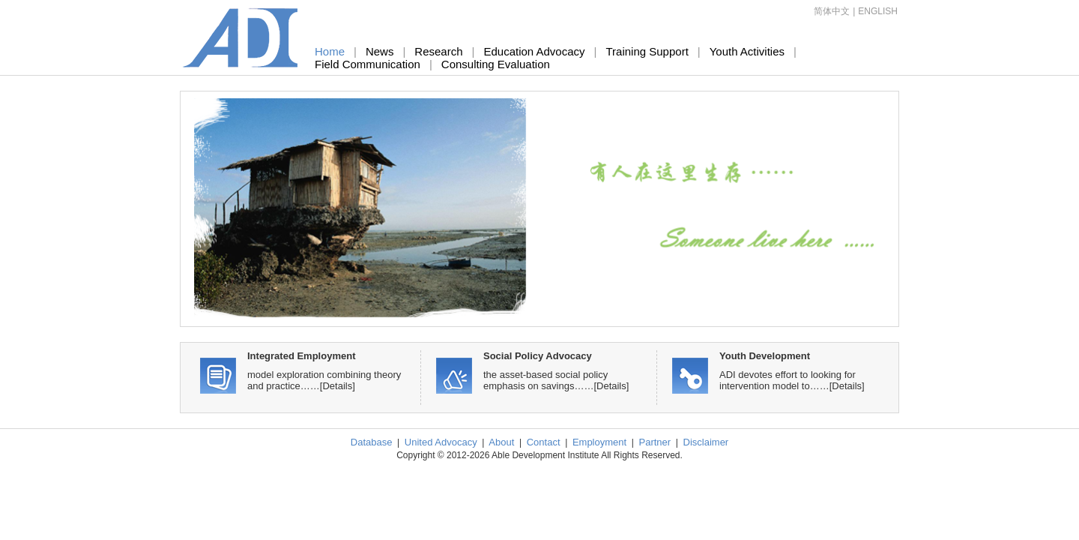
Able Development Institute (240, 37)
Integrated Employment (301, 356)
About (501, 442)
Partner (655, 442)
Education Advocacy (533, 51)
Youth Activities (747, 51)
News (380, 51)
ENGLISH (878, 11)
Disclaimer (706, 442)
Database (372, 442)
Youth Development (764, 356)
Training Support (646, 51)
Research (438, 51)
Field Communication (367, 64)
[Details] (337, 386)
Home (330, 51)
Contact (543, 442)
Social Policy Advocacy (537, 356)
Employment (599, 442)
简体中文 (832, 11)
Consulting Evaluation (495, 64)
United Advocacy (441, 442)
